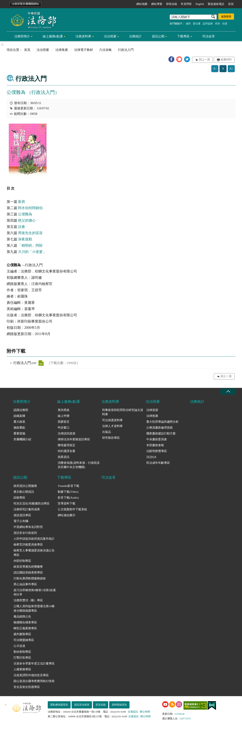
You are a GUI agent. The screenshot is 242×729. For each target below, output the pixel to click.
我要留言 (63, 421)
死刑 (217, 23)
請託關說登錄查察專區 (28, 572)
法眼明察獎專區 (156, 451)
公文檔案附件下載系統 (72, 509)
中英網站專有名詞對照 (28, 527)
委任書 (197, 23)
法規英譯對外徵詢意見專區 (31, 675)
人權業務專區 (22, 669)
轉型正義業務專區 (25, 628)
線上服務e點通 (53, 36)
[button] (171, 59)
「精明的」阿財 (30, 245)
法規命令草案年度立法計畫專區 (34, 663)
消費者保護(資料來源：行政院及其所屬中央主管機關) (79, 465)
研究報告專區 (111, 437)
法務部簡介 (22, 36)
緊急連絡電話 (216, 4)
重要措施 (19, 433)
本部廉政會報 (155, 445)
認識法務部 (20, 410)
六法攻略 (105, 49)
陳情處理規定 (66, 445)
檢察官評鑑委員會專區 (28, 544)
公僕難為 (25, 214)
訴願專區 (19, 497)
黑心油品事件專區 (25, 584)
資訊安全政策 (81, 704)
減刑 (188, 23)
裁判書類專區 (22, 634)
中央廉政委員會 (156, 439)
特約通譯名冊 (66, 451)
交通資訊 (133, 711)
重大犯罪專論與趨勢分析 (162, 421)
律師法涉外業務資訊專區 (74, 439)
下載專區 (183, 36)
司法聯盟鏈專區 (23, 640)
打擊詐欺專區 (22, 657)
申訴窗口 (63, 427)
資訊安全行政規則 (25, 532)
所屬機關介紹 (22, 439)
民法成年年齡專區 (158, 462)
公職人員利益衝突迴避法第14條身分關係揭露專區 (34, 608)
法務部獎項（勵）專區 (28, 600)
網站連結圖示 (66, 515)
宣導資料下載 (66, 503)
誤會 (21, 227)
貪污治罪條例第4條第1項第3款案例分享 (34, 592)
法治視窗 (110, 36)
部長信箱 (171, 4)
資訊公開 (158, 36)
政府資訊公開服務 (25, 485)
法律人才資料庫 (112, 426)
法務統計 (135, 36)
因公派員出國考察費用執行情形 (34, 681)
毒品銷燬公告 (22, 616)
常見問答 (186, 4)
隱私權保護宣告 (59, 704)
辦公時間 (145, 711)
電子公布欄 (20, 521)
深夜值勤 (25, 239)
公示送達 (19, 645)
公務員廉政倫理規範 (159, 427)
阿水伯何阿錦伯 (30, 208)
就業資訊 (63, 456)
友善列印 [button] (226, 59)
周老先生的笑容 (30, 233)
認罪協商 (208, 23)
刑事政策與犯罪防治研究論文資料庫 (122, 412)
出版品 (106, 431)
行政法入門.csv (41, 363)
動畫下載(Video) (68, 491)
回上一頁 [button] (204, 59)
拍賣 (224, 23)
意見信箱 (100, 704)
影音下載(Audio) (68, 497)
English (200, 4)
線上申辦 (63, 415)
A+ (231, 68)
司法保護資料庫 (112, 420)
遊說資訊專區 (22, 515)
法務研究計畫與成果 (26, 509)
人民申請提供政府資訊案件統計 (34, 538)
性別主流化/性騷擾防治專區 (31, 503)
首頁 (231, 4)
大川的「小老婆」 (32, 252)
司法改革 (208, 36)
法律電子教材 (83, 49)
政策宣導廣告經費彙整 (28, 566)
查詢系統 (63, 410)
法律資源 (152, 410)
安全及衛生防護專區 (26, 687)
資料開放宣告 (119, 704)
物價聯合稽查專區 (25, 622)
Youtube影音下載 (68, 485)
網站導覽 (156, 4)
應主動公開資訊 (23, 491)
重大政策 (19, 421)
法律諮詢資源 (66, 433)
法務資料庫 (83, 36)
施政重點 (19, 427)
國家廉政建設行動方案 (161, 433)
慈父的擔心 (27, 220)
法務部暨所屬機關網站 (25, 3)
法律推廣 (61, 49)
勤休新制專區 (22, 651)
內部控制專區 (22, 560)
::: (6, 3)
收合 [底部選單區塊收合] (228, 391)
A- (214, 68)
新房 (21, 202)
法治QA (151, 456)
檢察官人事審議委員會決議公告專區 (34, 552)
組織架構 (19, 415)
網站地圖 (141, 4)
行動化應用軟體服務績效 (29, 578)
